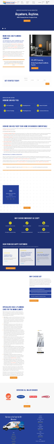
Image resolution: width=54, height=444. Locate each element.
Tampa (8, 47)
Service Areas (14, 441)
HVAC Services (14, 436)
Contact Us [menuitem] (43, 2)
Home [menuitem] (16, 2)
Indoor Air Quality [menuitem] (27, 2)
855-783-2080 (48, 2)
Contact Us (13, 443)
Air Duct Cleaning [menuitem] (33, 2)
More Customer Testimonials (10, 268)
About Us (13, 434)
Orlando (10, 47)
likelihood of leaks (12, 357)
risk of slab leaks (12, 362)
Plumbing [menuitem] (39, 2)
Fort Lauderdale (13, 47)
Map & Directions (40, 422)
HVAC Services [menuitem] (22, 2)
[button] (5, 28)
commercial (14, 46)
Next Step (47, 83)
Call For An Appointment (12, 377)
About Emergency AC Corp (35, 300)
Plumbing (13, 439)
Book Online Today (27, 20)
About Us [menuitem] (18, 2)
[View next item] (4, 268)
